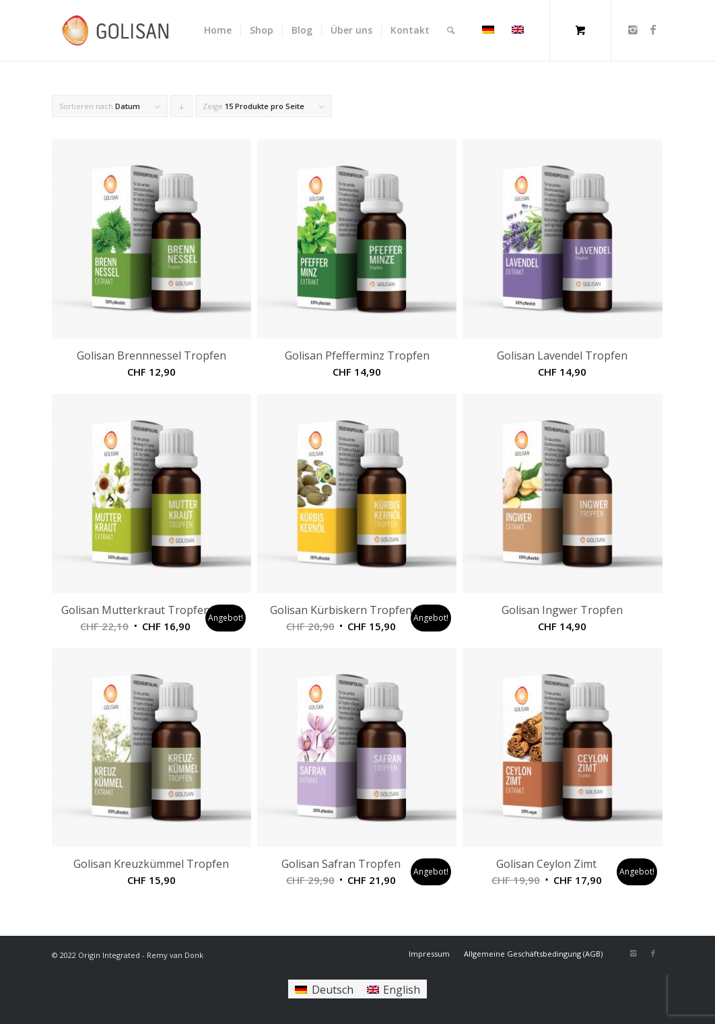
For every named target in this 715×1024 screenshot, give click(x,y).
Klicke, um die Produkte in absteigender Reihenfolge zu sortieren (182, 109)
